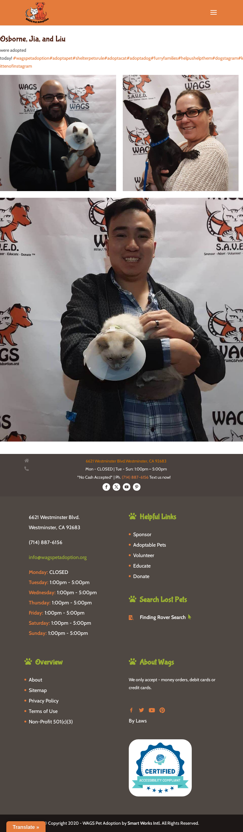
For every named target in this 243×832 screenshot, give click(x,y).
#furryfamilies (164, 58)
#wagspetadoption (31, 58)
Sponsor (142, 534)
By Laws (138, 721)
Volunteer (143, 555)
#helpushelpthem (195, 58)
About (35, 680)
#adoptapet (60, 58)
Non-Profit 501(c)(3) (51, 722)
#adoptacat (115, 58)
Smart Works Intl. (144, 823)
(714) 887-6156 (135, 477)
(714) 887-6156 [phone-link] (45, 542)
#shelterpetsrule (88, 58)
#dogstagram (225, 58)
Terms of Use (43, 711)
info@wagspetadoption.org (58, 557)
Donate (141, 576)
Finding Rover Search (163, 617)
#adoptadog (139, 58)
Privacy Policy (44, 701)
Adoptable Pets (149, 545)
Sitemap (38, 690)
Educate (142, 566)
